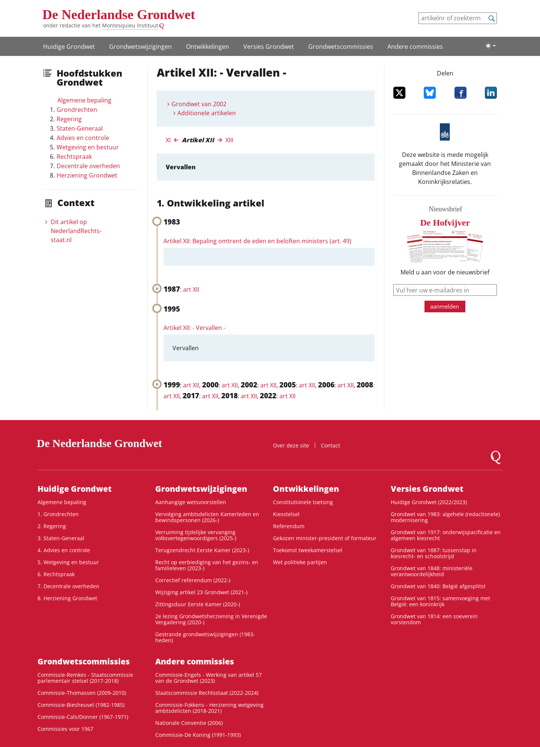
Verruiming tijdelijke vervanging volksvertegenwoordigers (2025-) (195, 535)
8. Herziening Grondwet (67, 598)
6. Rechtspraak (56, 574)
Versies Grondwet (268, 46)
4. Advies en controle (64, 550)
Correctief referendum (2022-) (192, 580)
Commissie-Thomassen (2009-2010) (82, 692)
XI (168, 140)
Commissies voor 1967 (65, 728)
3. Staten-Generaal (61, 538)
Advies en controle (83, 138)
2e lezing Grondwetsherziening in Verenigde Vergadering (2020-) (211, 619)
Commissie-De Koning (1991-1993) (198, 734)
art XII (191, 289)
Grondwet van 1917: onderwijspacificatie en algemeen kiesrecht (446, 535)
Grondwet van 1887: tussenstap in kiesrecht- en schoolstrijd (434, 553)
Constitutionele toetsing (303, 502)
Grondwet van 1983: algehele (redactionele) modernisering (445, 517)
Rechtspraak (74, 156)
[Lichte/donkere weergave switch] (490, 46)
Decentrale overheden (88, 166)
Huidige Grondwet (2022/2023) (429, 502)
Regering (69, 119)
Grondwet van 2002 (198, 104)
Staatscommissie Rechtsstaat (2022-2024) (206, 692)
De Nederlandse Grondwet (118, 14)
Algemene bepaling (84, 100)
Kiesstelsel (286, 514)
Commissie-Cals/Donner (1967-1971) (83, 716)
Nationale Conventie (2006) (189, 722)
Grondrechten (77, 109)
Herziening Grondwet (87, 175)
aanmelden (444, 306)
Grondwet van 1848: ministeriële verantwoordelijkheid (431, 571)
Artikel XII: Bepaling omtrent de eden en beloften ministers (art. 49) (257, 241)
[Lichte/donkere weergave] (490, 46)
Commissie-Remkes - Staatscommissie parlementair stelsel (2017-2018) (85, 677)
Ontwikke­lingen (207, 46)
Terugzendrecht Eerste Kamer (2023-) (202, 550)
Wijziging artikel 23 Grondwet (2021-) (201, 592)
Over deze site (291, 445)
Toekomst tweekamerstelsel (307, 550)
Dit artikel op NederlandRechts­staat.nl (76, 231)
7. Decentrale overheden (68, 586)
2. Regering (52, 526)
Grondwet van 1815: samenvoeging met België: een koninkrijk (440, 601)
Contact (330, 445)
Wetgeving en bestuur (88, 147)
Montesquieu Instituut (130, 25)
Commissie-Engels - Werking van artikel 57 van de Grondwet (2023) (208, 677)
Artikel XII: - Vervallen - (194, 328)
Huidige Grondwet (69, 46)
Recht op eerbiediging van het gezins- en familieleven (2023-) (206, 565)
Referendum (288, 526)
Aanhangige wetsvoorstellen (190, 502)
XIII (229, 140)
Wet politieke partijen (300, 562)
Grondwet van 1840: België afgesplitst (438, 586)
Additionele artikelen (206, 113)
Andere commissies (415, 46)
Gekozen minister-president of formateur (324, 538)
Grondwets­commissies (340, 46)
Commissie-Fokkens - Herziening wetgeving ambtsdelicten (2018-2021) (209, 707)
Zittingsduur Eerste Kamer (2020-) (197, 604)
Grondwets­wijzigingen (140, 46)
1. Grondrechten (58, 514)
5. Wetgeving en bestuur (68, 562)
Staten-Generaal (80, 128)
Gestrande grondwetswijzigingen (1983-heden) (205, 637)
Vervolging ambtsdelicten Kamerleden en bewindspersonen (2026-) (207, 517)
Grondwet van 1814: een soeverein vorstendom (434, 619)
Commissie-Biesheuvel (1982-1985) (81, 704)
